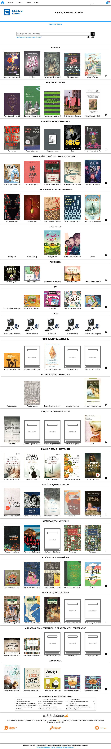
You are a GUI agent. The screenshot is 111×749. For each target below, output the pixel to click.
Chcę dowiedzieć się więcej (46, 747)
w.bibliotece (54, 720)
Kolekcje (38, 37)
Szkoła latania (19, 709)
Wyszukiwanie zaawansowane (25, 37)
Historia (19, 3)
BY (87, 2)
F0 (92, 2)
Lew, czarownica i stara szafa (23, 701)
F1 (95, 2)
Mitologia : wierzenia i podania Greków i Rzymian (28, 703)
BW (78, 2)
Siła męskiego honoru (75, 709)
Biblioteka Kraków (55, 24)
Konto (36, 3)
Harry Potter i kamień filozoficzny (24, 707)
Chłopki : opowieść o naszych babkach (52, 703)
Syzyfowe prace (73, 703)
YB (82, 2)
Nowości (10, 3)
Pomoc (28, 3)
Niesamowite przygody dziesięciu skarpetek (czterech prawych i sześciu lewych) (35, 705)
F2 (100, 2)
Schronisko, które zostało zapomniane (52, 709)
